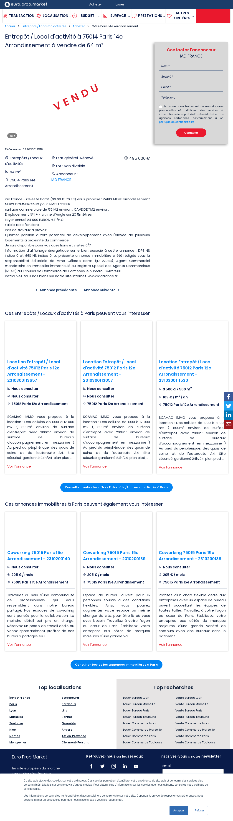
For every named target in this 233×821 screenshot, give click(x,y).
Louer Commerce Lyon (139, 723)
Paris (13, 704)
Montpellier (17, 742)
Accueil (10, 26)
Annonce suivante (100, 290)
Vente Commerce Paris (192, 736)
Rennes (67, 717)
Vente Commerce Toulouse (195, 742)
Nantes (14, 736)
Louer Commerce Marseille (142, 730)
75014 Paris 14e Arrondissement (114, 26)
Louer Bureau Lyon (136, 698)
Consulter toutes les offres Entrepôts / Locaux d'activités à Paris (116, 487)
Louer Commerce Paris (139, 736)
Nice (12, 730)
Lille (64, 710)
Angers (67, 730)
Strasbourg (70, 698)
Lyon (12, 710)
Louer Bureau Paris (136, 710)
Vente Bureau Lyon (188, 698)
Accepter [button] (178, 810)
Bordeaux (69, 704)
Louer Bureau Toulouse (139, 717)
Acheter (79, 26)
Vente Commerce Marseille (195, 730)
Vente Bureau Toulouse (192, 717)
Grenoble (69, 723)
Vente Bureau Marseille (191, 704)
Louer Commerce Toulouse (142, 742)
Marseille (16, 717)
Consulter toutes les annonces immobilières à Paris (116, 664)
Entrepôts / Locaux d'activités (44, 26)
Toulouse (16, 723)
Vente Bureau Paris (189, 710)
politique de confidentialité (176, 122)
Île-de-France (19, 698)
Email (166, 765)
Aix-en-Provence (74, 736)
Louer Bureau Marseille (139, 704)
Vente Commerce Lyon (192, 723)
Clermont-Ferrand (75, 742)
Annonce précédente (58, 290)
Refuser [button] (199, 810)
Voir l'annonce (19, 466)
